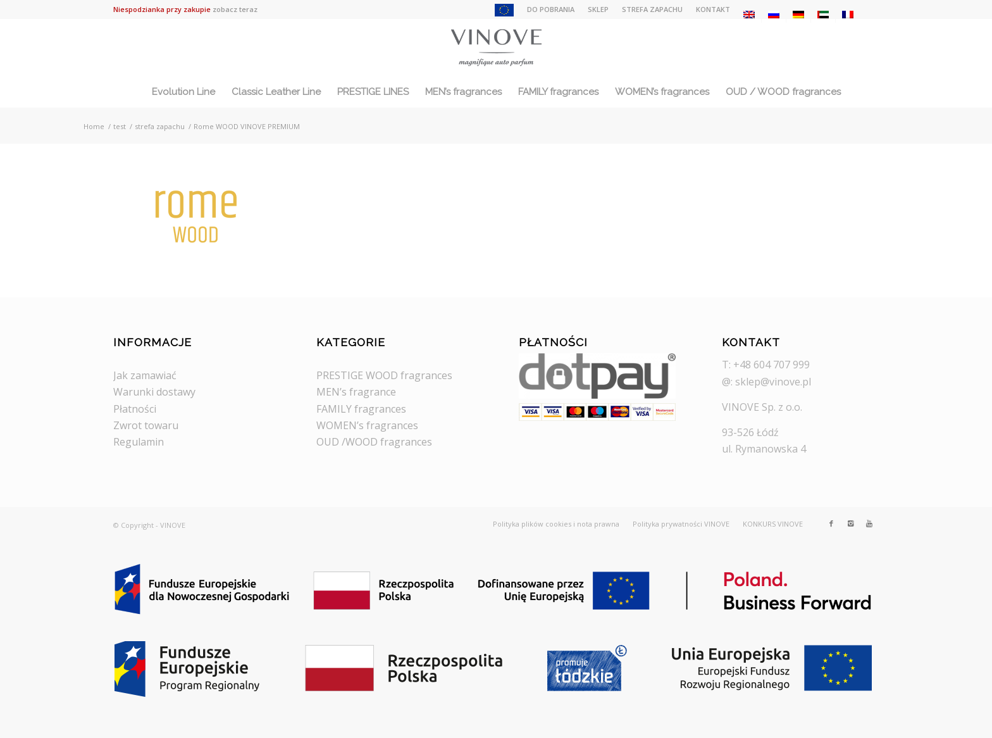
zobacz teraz (235, 9)
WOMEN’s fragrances (367, 425)
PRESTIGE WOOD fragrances (384, 375)
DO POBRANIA (550, 9)
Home (94, 126)
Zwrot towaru (145, 425)
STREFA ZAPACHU (652, 9)
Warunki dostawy (154, 392)
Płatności (134, 409)
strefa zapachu (160, 126)
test (119, 126)
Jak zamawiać (145, 375)
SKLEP (598, 9)
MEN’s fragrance (356, 392)
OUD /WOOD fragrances (374, 442)
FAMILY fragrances (361, 409)
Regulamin (138, 442)
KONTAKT (713, 9)
